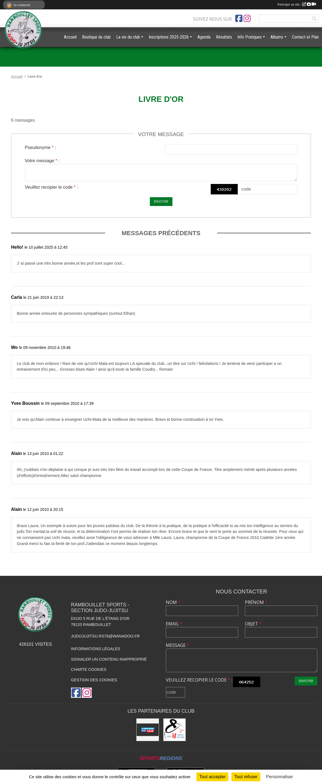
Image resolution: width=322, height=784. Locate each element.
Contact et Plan (305, 37)
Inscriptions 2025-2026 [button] (169, 37)
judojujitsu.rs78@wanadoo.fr (105, 636)
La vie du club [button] (128, 37)
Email (174, 624)
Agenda (203, 37)
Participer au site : (296, 4)
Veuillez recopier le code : (51, 187)
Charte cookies (88, 669)
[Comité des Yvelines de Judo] (174, 729)
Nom (173, 602)
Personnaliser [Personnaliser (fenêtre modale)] (279, 776)
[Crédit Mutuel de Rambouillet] (147, 729)
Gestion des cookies (94, 680)
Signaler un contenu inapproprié (109, 659)
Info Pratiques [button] (249, 37)
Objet (253, 624)
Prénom (256, 602)
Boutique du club (96, 37)
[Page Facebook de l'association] (238, 18)
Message (177, 645)
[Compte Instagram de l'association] (247, 18)
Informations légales (95, 649)
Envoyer (161, 201)
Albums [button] (276, 37)
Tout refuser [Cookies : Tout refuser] (245, 776)
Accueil (70, 37)
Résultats (224, 37)
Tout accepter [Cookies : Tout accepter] (212, 776)
